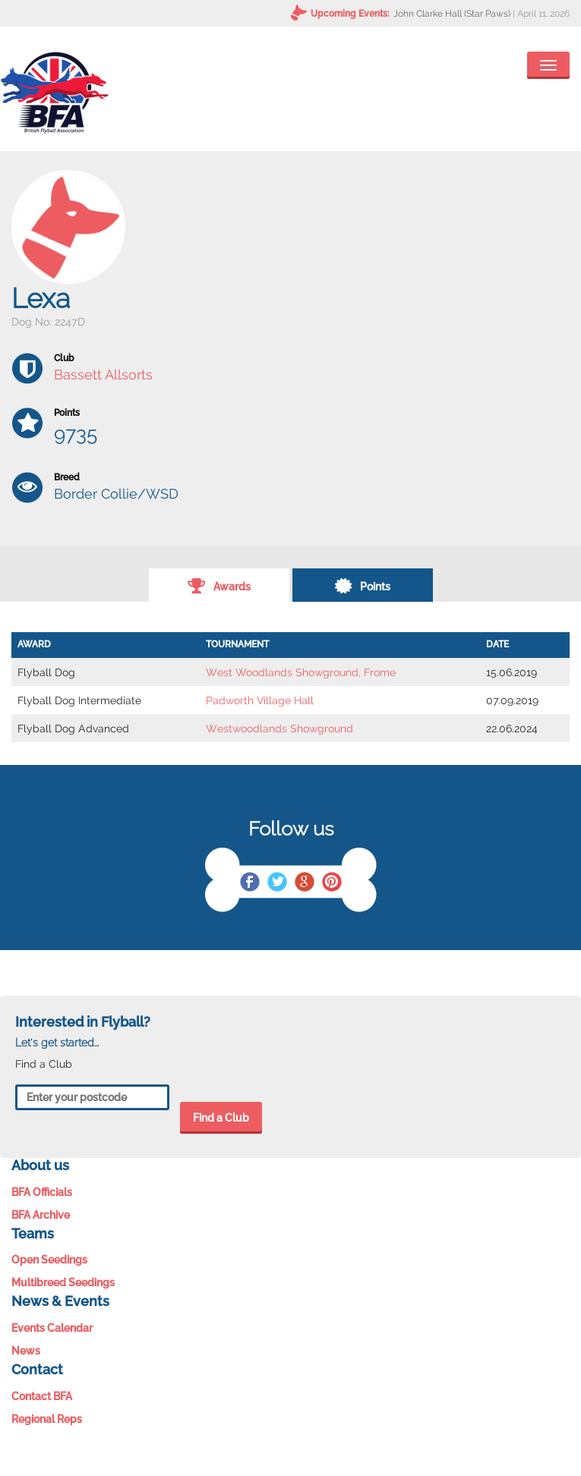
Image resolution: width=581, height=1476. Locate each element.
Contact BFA (41, 1396)
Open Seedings (49, 1260)
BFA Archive (40, 1215)
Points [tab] (362, 585)
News (25, 1351)
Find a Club (221, 1118)
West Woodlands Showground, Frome (301, 672)
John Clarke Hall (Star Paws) (451, 13)
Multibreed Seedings (63, 1282)
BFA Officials (41, 1192)
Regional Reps (46, 1419)
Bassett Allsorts (103, 374)
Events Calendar (52, 1328)
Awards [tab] (219, 585)
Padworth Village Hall (260, 700)
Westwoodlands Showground (279, 728)
